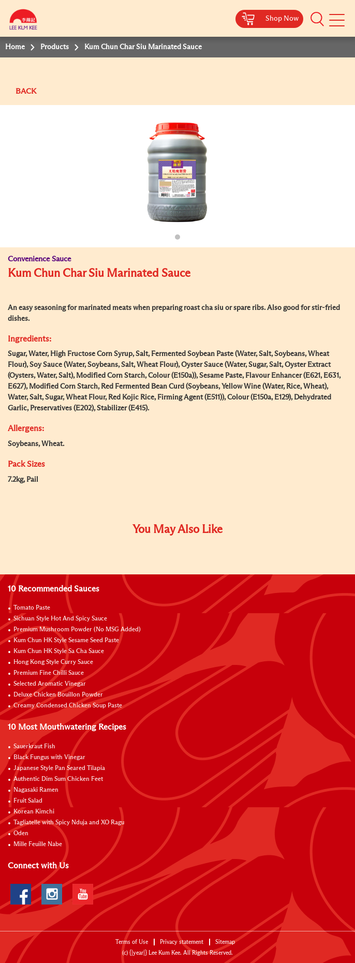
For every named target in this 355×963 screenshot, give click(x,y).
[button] (317, 19)
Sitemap (225, 942)
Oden (20, 834)
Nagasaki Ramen (35, 790)
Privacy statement (181, 942)
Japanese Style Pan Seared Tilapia (59, 768)
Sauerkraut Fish (34, 747)
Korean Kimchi (33, 812)
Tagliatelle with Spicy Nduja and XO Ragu (68, 823)
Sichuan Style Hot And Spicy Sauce (60, 619)
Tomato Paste (31, 608)
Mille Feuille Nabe (37, 844)
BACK (26, 91)
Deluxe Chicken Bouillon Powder (58, 695)
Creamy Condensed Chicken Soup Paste (67, 706)
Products (54, 47)
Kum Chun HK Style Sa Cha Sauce (58, 651)
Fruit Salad (27, 801)
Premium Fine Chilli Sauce (48, 673)
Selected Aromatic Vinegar (49, 684)
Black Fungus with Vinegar (49, 757)
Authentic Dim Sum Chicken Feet (58, 779)
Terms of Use (131, 942)
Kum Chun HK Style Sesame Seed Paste (66, 641)
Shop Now (282, 18)
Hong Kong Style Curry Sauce (53, 662)
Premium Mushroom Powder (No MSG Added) (77, 630)
